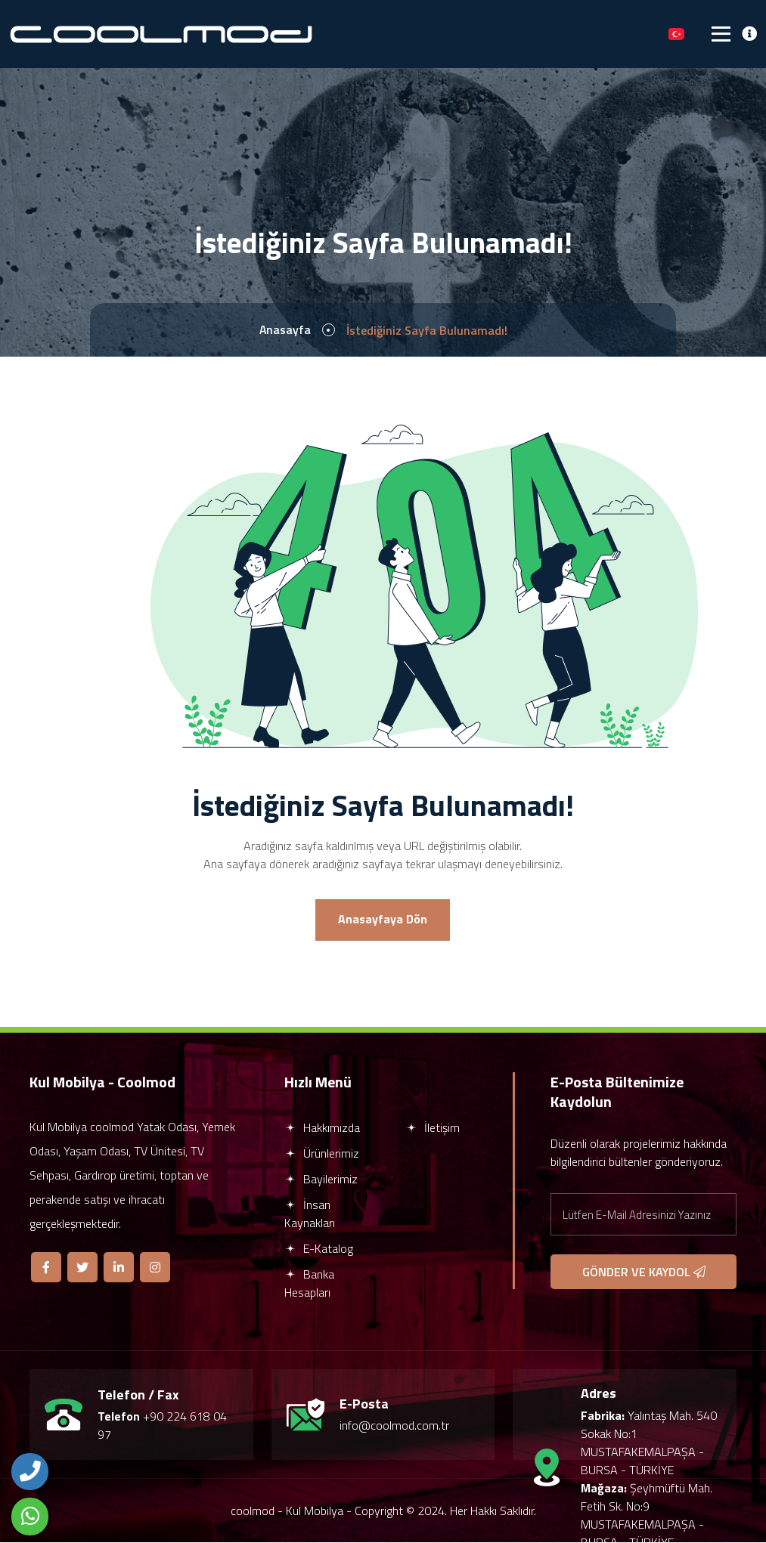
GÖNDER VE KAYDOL (644, 1272)
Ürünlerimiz (321, 1154)
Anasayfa (285, 330)
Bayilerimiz (321, 1179)
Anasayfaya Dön (382, 920)
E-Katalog (318, 1249)
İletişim (432, 1128)
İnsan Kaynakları (309, 1214)
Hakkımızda (322, 1128)
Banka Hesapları (309, 1284)
